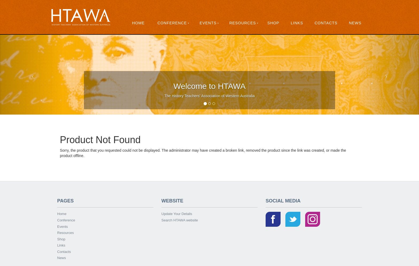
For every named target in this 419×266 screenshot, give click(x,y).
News (355, 23)
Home (138, 23)
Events (208, 23)
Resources (242, 23)
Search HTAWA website (179, 220)
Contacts (326, 23)
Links (297, 23)
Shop (273, 23)
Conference (172, 23)
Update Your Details (176, 214)
